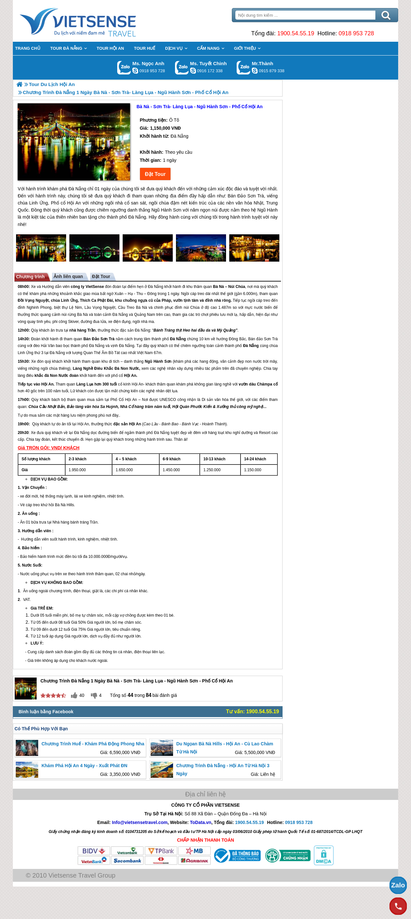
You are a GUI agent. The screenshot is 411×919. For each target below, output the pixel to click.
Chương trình (30, 276)
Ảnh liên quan (68, 276)
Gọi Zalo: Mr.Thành (243, 67)
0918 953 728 (356, 33)
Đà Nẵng (155, 286)
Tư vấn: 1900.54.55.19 (252, 711)
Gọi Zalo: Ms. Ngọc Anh (124, 67)
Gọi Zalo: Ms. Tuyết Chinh (182, 67)
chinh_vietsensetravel (193, 70)
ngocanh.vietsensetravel (135, 70)
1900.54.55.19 (295, 33)
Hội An (130, 375)
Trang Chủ (94, 21)
